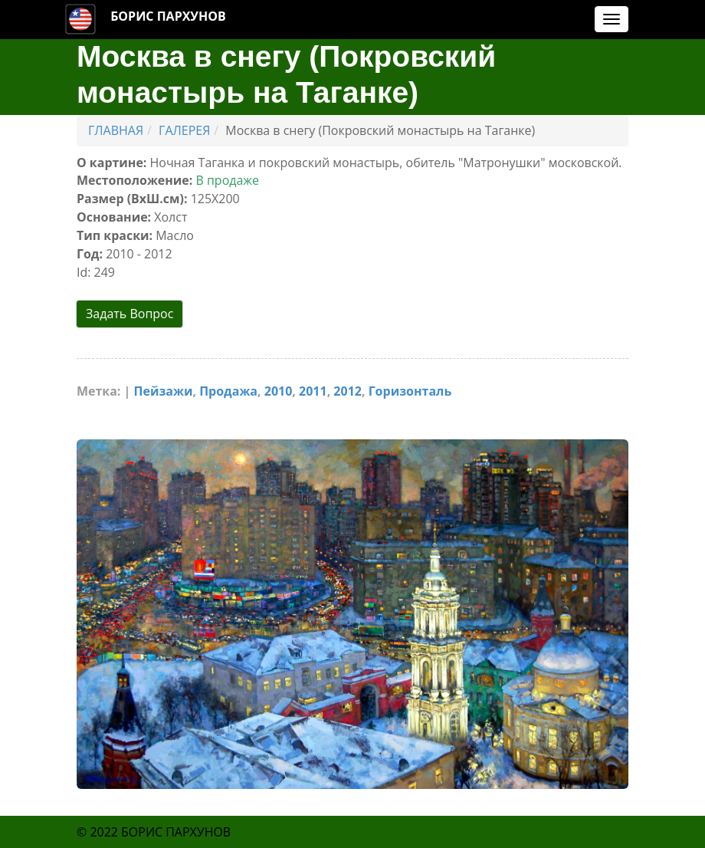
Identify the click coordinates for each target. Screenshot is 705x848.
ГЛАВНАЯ (115, 130)
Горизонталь (410, 389)
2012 (348, 389)
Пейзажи (163, 389)
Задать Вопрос (129, 313)
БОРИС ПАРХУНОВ (168, 16)
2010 (278, 389)
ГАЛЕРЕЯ (184, 130)
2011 (313, 389)
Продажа (228, 389)
